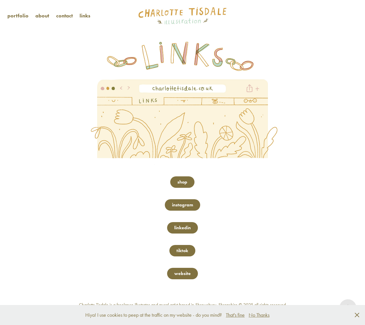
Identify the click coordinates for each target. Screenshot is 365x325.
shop (182, 182)
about (42, 16)
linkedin (182, 227)
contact (64, 16)
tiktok (182, 250)
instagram (182, 205)
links (85, 16)
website (182, 273)
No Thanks (259, 315)
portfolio (18, 16)
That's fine (235, 315)
